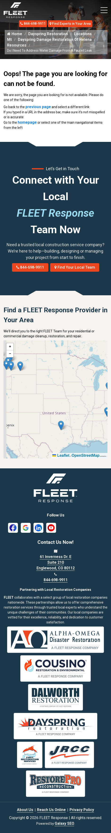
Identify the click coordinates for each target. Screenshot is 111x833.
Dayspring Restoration (48, 34)
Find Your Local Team (74, 267)
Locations (83, 34)
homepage (27, 122)
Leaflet (60, 455)
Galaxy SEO (64, 823)
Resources (16, 45)
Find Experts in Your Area (70, 23)
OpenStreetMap (85, 455)
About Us (25, 810)
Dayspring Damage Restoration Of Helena (55, 39)
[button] (20, 366)
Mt (9, 39)
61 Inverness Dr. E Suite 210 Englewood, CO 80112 (56, 562)
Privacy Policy (82, 810)
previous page (38, 107)
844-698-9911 (32, 23)
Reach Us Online (51, 810)
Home (14, 34)
